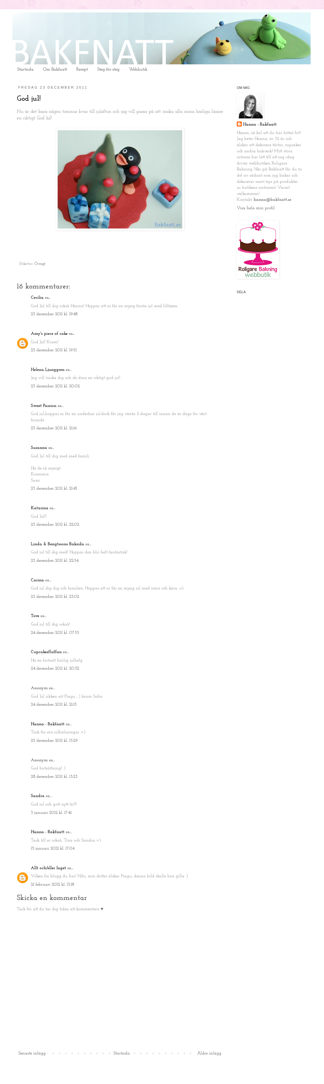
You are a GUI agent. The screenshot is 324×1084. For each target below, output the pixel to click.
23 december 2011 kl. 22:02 (55, 524)
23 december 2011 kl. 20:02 (55, 386)
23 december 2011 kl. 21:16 (54, 428)
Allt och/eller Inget (48, 868)
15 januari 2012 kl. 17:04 (52, 848)
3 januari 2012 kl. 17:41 (51, 812)
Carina (37, 580)
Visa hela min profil (256, 208)
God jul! (29, 99)
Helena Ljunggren (47, 369)
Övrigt (40, 264)
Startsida (25, 69)
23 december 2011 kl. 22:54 (55, 560)
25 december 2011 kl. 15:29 (54, 740)
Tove (35, 616)
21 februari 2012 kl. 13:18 (52, 884)
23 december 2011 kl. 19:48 (54, 314)
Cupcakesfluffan (46, 652)
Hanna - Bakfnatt (47, 724)
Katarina (39, 508)
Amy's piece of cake (49, 333)
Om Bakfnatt (55, 69)
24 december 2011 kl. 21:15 (54, 704)
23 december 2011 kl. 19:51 (54, 350)
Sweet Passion (43, 406)
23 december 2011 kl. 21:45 (54, 488)
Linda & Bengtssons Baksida (57, 544)
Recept (82, 69)
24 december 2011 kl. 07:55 (55, 632)
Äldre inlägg (209, 1053)
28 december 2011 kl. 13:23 (54, 776)
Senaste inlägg (32, 1053)
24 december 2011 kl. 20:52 (55, 668)
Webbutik (138, 69)
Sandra (38, 796)
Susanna (39, 447)
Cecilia (37, 297)
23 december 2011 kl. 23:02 (55, 596)
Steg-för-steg (108, 69)
